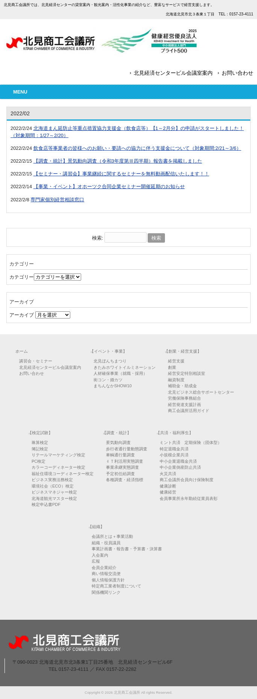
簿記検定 (40, 449)
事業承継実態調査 (122, 467)
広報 (96, 561)
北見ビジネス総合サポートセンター (201, 392)
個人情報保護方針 (108, 580)
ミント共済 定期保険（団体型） (191, 442)
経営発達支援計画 (184, 404)
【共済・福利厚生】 (174, 432)
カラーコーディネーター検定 (58, 467)
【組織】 (96, 526)
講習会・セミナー (35, 361)
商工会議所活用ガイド (188, 410)
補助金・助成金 (182, 385)
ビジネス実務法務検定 (52, 479)
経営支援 (176, 361)
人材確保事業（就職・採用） (120, 373)
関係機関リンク (106, 592)
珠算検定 (40, 442)
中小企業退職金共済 (178, 461)
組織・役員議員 (106, 542)
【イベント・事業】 (108, 351)
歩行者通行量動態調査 (126, 449)
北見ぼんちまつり (110, 361)
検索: (97, 238)
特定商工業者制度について (116, 586)
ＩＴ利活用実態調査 (124, 461)
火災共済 (168, 473)
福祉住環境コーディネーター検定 (63, 473)
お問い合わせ (237, 73)
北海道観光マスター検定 (54, 498)
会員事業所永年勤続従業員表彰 (189, 498)
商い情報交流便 (106, 573)
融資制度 (176, 379)
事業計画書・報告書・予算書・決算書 (127, 549)
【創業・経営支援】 (182, 351)
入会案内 (100, 555)
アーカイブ (21, 315)
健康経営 (168, 492)
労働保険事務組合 (184, 398)
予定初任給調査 (120, 473)
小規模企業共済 (174, 455)
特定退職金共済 (174, 449)
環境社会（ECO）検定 (53, 486)
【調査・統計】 (116, 432)
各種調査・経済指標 (124, 479)
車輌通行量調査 (120, 455)
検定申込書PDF (46, 504)
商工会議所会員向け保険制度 (186, 479)
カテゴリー (21, 277)
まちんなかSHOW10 (113, 385)
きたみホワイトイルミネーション (125, 367)
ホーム (21, 351)
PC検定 (38, 461)
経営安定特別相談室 (186, 373)
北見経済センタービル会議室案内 (173, 73)
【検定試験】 (40, 432)
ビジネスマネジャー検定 (54, 492)
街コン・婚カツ (108, 379)
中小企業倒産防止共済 (180, 467)
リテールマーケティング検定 (58, 455)
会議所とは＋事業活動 (112, 536)
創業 (172, 367)
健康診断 (168, 486)
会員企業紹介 (104, 567)
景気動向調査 (118, 442)
